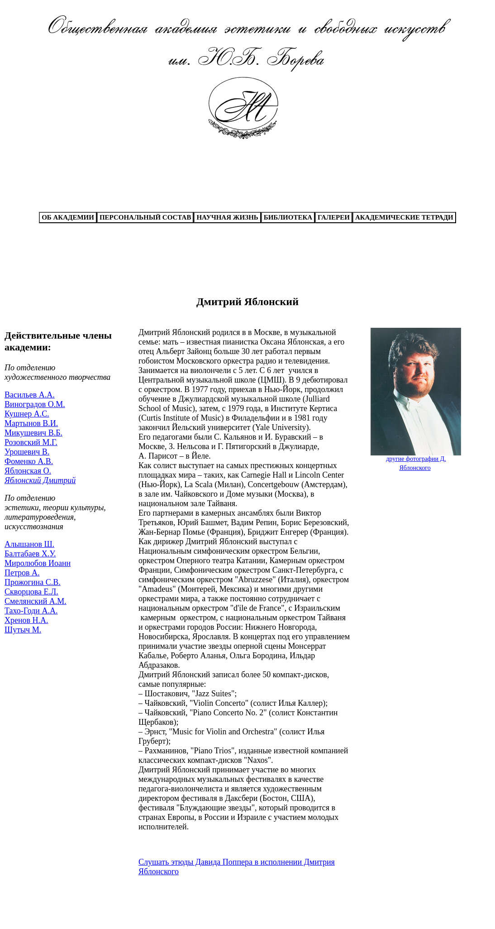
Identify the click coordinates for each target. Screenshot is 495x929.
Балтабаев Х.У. (30, 553)
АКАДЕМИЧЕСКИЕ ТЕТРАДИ (404, 217)
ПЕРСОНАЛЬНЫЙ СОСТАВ (145, 217)
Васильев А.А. (30, 394)
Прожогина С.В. (33, 582)
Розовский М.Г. (31, 442)
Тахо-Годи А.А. (31, 610)
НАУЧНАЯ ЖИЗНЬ (227, 217)
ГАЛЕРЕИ (334, 217)
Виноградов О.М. (35, 404)
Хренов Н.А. (26, 620)
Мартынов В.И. (31, 423)
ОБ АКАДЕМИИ (68, 217)
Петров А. (22, 572)
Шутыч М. (23, 629)
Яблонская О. (28, 470)
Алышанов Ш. (29, 544)
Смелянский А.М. (36, 601)
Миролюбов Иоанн (38, 563)
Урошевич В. (27, 451)
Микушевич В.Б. (33, 432)
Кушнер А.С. (27, 413)
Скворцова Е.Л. (31, 591)
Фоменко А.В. (29, 461)
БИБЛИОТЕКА (288, 217)
